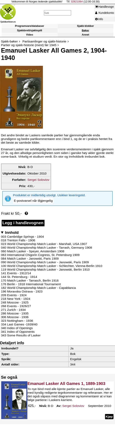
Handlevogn (104, 6)
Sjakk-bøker (9, 41)
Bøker (85, 30)
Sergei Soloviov (38, 179)
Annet (85, 34)
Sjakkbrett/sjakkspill (29, 30)
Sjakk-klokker (85, 26)
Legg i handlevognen (23, 216)
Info (99, 19)
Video (29, 34)
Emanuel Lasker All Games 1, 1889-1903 (66, 377)
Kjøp (109, 410)
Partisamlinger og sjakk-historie (44, 41)
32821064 (77, 1)
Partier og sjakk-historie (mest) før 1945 (28, 45)
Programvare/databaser (29, 26)
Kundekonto (104, 12)
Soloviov (73, 399)
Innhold (12, 226)
